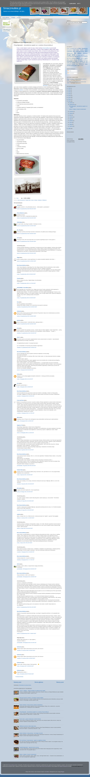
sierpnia (71, 113)
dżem (77, 55)
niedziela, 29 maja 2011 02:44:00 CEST (25, 500)
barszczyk (72, 48)
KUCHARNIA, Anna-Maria (22, 287)
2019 (69, 90)
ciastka (82, 50)
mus (83, 58)
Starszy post (60, 682)
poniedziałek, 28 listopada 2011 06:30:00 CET (26, 568)
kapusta (77, 56)
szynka (80, 62)
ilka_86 (18, 230)
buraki (74, 50)
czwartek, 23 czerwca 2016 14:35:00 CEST (26, 658)
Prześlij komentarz (19, 676)
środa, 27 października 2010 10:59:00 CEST (26, 274)
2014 (69, 93)
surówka (73, 62)
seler (84, 61)
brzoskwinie (69, 50)
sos (70, 62)
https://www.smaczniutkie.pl (45, 766)
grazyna (19, 320)
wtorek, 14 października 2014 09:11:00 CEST (26, 607)
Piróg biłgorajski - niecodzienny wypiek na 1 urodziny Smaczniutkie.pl (34, 711)
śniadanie (40, 200)
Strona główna (5, 17)
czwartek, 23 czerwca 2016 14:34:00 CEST (26, 650)
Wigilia (86, 64)
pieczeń (75, 59)
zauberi (18, 514)
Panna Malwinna (20, 213)
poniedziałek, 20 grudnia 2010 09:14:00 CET (26, 465)
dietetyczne (70, 53)
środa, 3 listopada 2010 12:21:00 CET (25, 379)
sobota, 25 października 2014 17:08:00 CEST (26, 633)
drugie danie (28, 200)
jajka (73, 56)
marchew (74, 58)
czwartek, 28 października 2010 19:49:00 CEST (27, 306)
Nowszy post (17, 682)
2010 (69, 101)
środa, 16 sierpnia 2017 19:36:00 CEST (25, 666)
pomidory (80, 59)
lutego (70, 124)
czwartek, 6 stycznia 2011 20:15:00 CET (25, 483)
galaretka (83, 55)
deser (86, 51)
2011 (69, 99)
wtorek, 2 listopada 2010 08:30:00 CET (25, 369)
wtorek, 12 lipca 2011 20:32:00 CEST (25, 528)
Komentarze (71, 73)
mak (67, 58)
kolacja (35, 200)
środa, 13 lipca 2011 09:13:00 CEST (24, 542)
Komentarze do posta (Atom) (25, 685)
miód (81, 58)
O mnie (19, 17)
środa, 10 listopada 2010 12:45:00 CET (25, 420)
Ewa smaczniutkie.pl (21, 532)
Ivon (18, 383)
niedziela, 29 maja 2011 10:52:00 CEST (25, 510)
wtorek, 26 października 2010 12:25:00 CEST (26, 225)
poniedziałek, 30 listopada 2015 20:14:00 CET (26, 642)
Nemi (18, 417)
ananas (68, 48)
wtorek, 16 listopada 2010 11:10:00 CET (25, 432)
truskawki (73, 64)
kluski (83, 56)
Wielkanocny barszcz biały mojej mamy (27, 726)
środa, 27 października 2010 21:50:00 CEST (26, 297)
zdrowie (69, 65)
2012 (69, 97)
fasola (79, 55)
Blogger (62, 771)
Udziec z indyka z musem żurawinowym (27, 754)
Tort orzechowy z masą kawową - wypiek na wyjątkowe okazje (32, 740)
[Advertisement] (34, 29)
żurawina (81, 65)
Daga (18, 257)
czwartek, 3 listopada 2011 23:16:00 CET (25, 551)
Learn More (72, 3)
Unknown (19, 311)
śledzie (83, 62)
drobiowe (85, 53)
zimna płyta (74, 65)
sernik (68, 62)
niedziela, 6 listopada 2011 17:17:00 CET (25, 559)
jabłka (71, 56)
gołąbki (86, 55)
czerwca (71, 117)
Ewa (18, 198)
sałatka (81, 61)
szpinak (77, 62)
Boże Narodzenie (21, 200)
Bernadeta (19, 488)
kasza (32, 200)
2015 (69, 91)
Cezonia (19, 278)
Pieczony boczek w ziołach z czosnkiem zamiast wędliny (31, 697)
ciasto (86, 50)
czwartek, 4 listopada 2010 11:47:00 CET (25, 413)
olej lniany (45, 85)
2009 (69, 128)
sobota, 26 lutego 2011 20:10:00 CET (25, 491)
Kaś (18, 302)
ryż (78, 61)
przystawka (69, 61)
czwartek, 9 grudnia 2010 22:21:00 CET (25, 449)
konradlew (47, 771)
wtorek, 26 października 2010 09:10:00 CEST (26, 217)
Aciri (18, 237)
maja (70, 118)
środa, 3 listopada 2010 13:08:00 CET (25, 386)
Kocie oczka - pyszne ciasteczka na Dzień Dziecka (30, 719)
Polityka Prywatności (63, 766)
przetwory (85, 59)
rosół (74, 61)
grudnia (71, 102)
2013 (69, 95)
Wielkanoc (44, 200)
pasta (68, 59)
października (72, 104)
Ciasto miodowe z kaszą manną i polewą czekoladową (30, 704)
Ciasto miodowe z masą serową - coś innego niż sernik (31, 733)
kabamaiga (19, 222)
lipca (70, 115)
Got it (78, 3)
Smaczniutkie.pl (12, 8)
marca (70, 122)
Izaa (18, 328)
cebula (77, 50)
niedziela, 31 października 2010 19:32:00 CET (26, 333)
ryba (76, 61)
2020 (69, 88)
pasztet (21, 89)
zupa (78, 65)
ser (87, 61)
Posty (69, 70)
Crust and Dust (20, 400)
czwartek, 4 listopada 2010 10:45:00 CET (25, 396)
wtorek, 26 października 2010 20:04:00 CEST (26, 253)
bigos (75, 48)
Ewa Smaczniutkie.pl (21, 265)
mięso (78, 58)
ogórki (86, 58)
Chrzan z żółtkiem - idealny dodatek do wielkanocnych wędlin (32, 690)
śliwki (87, 62)
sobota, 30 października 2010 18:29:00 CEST (26, 323)
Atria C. (18, 337)
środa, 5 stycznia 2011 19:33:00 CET (25, 474)
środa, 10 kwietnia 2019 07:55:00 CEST (25, 673)
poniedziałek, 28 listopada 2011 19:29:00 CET (26, 576)
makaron (70, 58)
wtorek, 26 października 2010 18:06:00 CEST (26, 233)
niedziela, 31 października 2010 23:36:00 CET (26, 347)
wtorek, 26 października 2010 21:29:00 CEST (26, 261)
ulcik (18, 205)
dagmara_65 (19, 425)
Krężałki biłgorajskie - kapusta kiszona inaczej (29, 747)
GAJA (18, 564)
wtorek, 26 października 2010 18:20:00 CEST (26, 241)
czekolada (69, 51)
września (71, 111)
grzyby (68, 56)
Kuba (18, 374)
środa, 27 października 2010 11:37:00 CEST (26, 283)
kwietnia (71, 120)
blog (77, 48)
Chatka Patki (20, 469)
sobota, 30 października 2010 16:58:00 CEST (26, 316)
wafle (77, 64)
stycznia (71, 126)
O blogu (13, 17)
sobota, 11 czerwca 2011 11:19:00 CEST (25, 517)
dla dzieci (77, 53)
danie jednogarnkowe (78, 51)
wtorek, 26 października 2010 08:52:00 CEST (26, 208)
